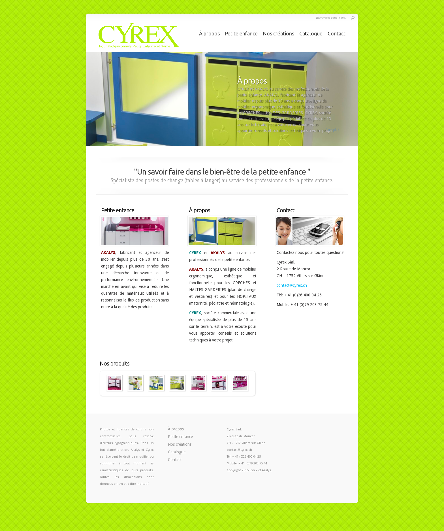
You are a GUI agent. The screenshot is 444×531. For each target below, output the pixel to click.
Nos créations (278, 33)
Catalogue (311, 33)
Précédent (100, 383)
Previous (90, 101)
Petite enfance (241, 33)
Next (354, 101)
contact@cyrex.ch (292, 285)
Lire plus (332, 129)
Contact (336, 33)
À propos (209, 33)
